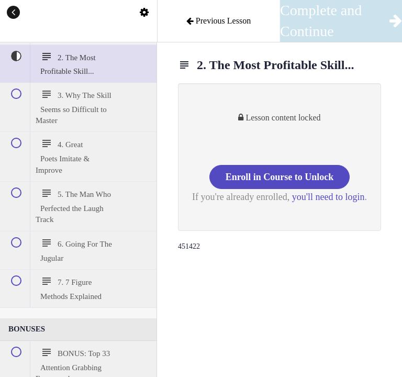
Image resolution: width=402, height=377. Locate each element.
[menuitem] (144, 13)
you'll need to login (328, 197)
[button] (13, 13)
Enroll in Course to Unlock (280, 177)
